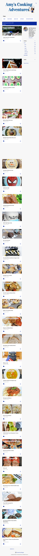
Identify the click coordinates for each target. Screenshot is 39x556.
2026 (24, 42)
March (26, 50)
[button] (20, 41)
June (25, 44)
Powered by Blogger (19, 552)
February (26, 51)
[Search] (36, 3)
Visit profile (30, 37)
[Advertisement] (11, 51)
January (26, 53)
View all (4, 24)
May (25, 46)
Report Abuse (26, 63)
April (25, 48)
